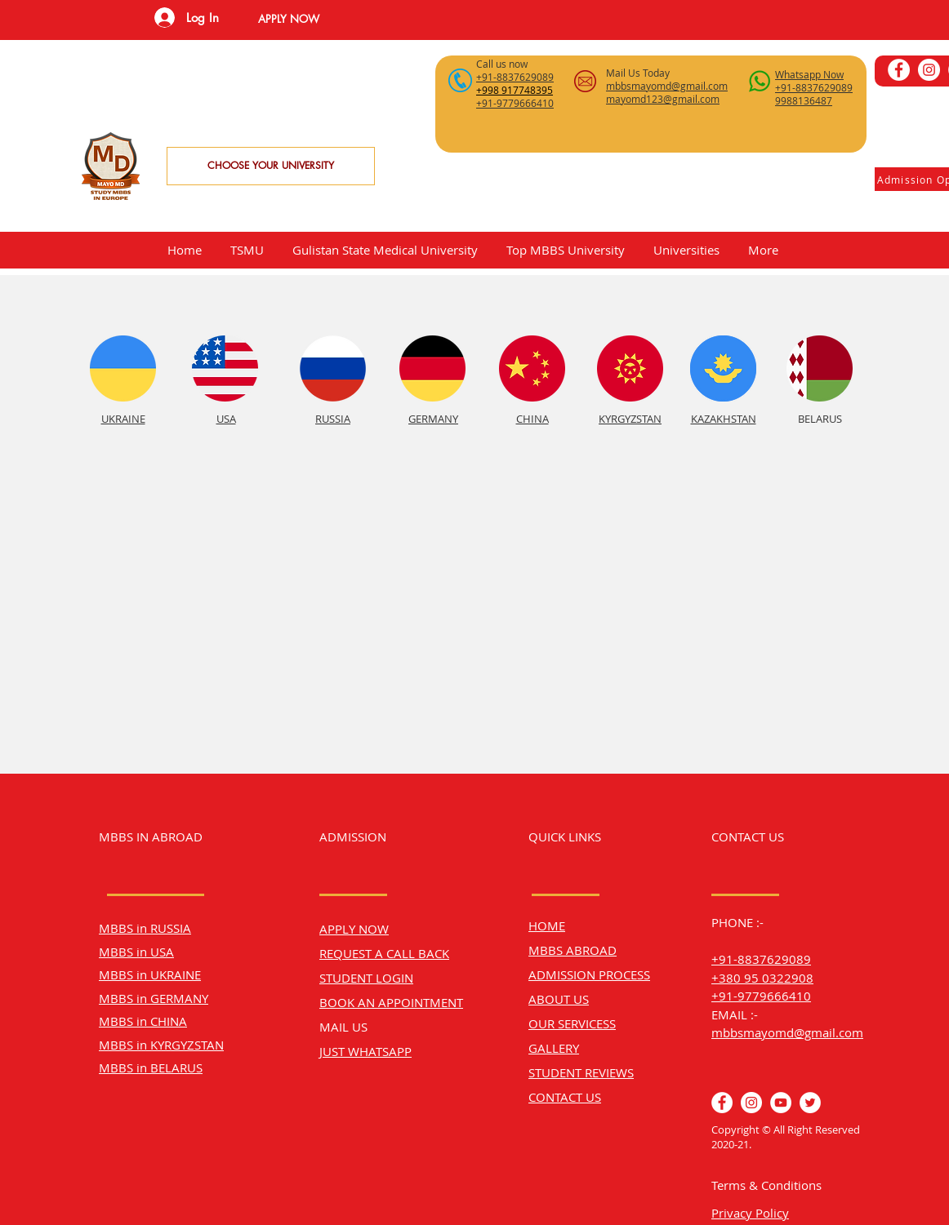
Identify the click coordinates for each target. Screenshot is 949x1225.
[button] (288, 18)
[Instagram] (929, 70)
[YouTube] (780, 1102)
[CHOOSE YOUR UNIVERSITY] (271, 166)
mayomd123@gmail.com (663, 98)
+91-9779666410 (761, 996)
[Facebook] (899, 70)
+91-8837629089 (761, 959)
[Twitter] (810, 1102)
